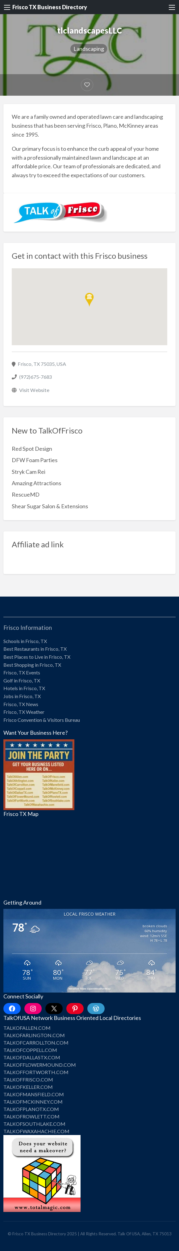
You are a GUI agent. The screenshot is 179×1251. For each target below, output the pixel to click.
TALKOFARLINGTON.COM (34, 1035)
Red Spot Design (32, 448)
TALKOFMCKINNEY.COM (33, 1102)
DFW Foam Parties (34, 460)
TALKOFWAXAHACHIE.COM (36, 1131)
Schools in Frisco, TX (25, 641)
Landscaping (88, 48)
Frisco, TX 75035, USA (42, 364)
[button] (89, 300)
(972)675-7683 (35, 377)
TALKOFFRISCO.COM (28, 1079)
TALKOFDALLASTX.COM (31, 1057)
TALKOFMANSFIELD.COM (33, 1094)
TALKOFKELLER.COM (28, 1087)
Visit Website (34, 390)
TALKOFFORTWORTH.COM (36, 1072)
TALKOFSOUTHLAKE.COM (34, 1124)
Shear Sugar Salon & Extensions (50, 506)
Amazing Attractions (36, 483)
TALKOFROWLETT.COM (31, 1116)
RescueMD (26, 494)
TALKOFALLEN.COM (27, 1028)
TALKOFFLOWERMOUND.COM (39, 1065)
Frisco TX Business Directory (49, 7)
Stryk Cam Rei (28, 471)
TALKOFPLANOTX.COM (31, 1109)
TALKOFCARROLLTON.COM (36, 1042)
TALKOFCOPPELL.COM (30, 1050)
